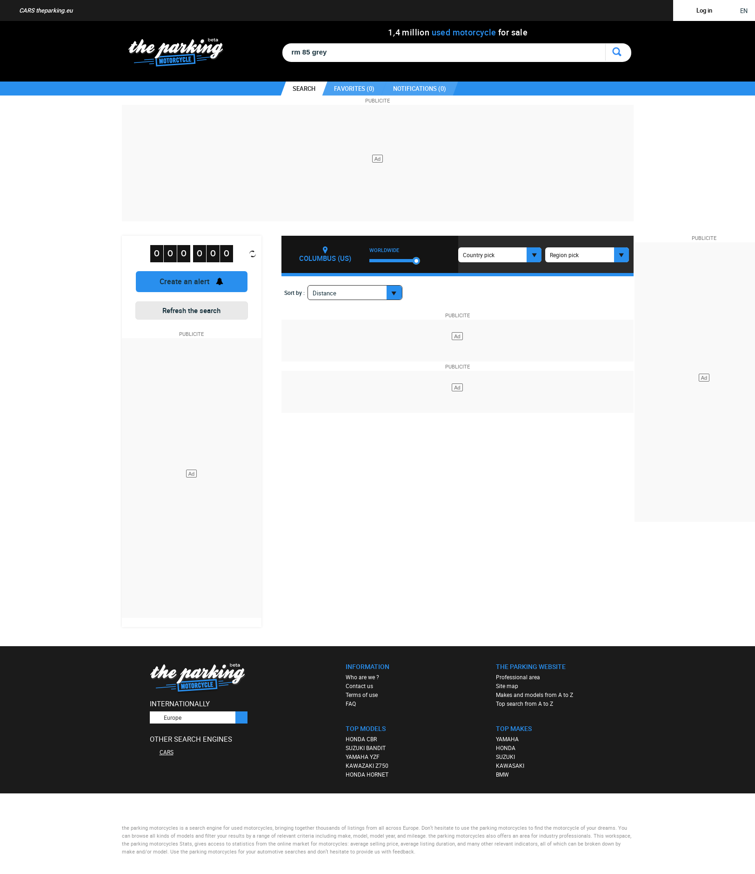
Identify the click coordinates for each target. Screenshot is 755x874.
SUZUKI (505, 756)
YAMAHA (507, 739)
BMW (502, 774)
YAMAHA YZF (363, 756)
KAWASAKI (510, 765)
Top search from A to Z (524, 703)
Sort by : (294, 292)
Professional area (518, 677)
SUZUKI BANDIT (366, 747)
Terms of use (362, 694)
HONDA (505, 747)
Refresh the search (191, 310)
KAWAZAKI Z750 (367, 765)
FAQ (351, 703)
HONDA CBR (361, 739)
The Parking (181, 54)
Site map (507, 686)
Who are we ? (362, 677)
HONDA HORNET (367, 774)
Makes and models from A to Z (534, 694)
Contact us (359, 686)
